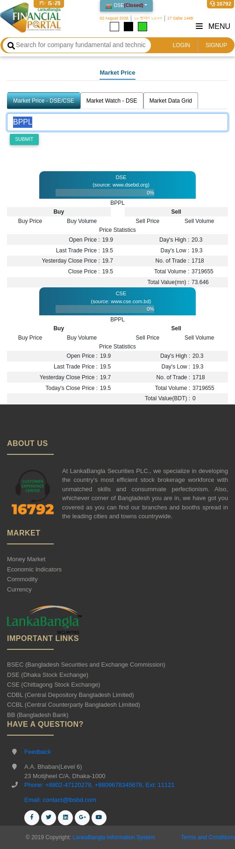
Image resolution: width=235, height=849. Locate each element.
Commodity (22, 579)
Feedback (37, 751)
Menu (213, 26)
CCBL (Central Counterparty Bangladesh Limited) (73, 704)
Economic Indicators (34, 569)
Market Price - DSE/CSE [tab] (43, 100)
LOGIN (181, 45)
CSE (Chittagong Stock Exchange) (53, 684)
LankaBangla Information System (113, 837)
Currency (19, 589)
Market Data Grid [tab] (171, 100)
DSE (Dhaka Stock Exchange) (47, 674)
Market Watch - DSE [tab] (111, 100)
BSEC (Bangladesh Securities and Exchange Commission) (86, 664)
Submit (24, 139)
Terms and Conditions (208, 837)
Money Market (26, 559)
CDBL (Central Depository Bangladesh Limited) (70, 694)
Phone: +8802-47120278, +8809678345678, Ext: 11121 (99, 784)
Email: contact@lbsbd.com (60, 799)
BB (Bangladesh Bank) (38, 714)
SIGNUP (216, 45)
